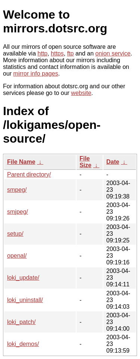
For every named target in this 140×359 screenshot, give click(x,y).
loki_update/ (23, 277)
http (43, 53)
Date (112, 162)
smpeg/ (17, 190)
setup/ (15, 234)
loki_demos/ (23, 344)
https (57, 53)
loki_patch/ (21, 322)
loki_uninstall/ (25, 300)
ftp (70, 53)
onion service (112, 53)
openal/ (17, 255)
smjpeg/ (17, 212)
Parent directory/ (29, 174)
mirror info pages (35, 73)
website (81, 93)
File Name (21, 162)
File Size (85, 161)
